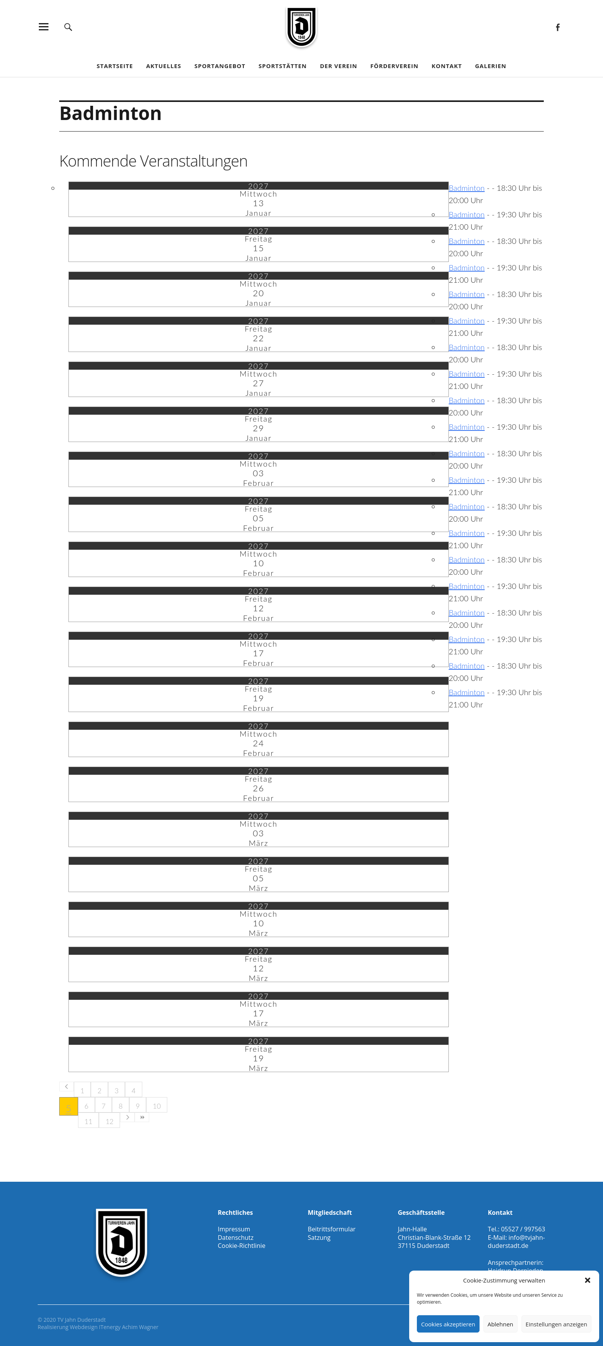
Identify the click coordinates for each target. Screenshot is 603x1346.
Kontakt (446, 66)
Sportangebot (219, 66)
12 (109, 1121)
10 (157, 1106)
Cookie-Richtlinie (241, 1245)
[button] (587, 1280)
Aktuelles (163, 66)
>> (142, 1117)
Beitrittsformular (331, 1229)
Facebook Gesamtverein (557, 26)
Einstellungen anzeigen (556, 1324)
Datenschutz (235, 1237)
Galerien (490, 66)
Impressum (234, 1229)
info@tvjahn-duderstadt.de (516, 1241)
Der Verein (338, 66)
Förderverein (394, 66)
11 (89, 1121)
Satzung (319, 1237)
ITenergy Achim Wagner (128, 1327)
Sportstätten (282, 66)
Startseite (115, 66)
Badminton (467, 187)
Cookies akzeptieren (448, 1324)
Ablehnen (500, 1324)
